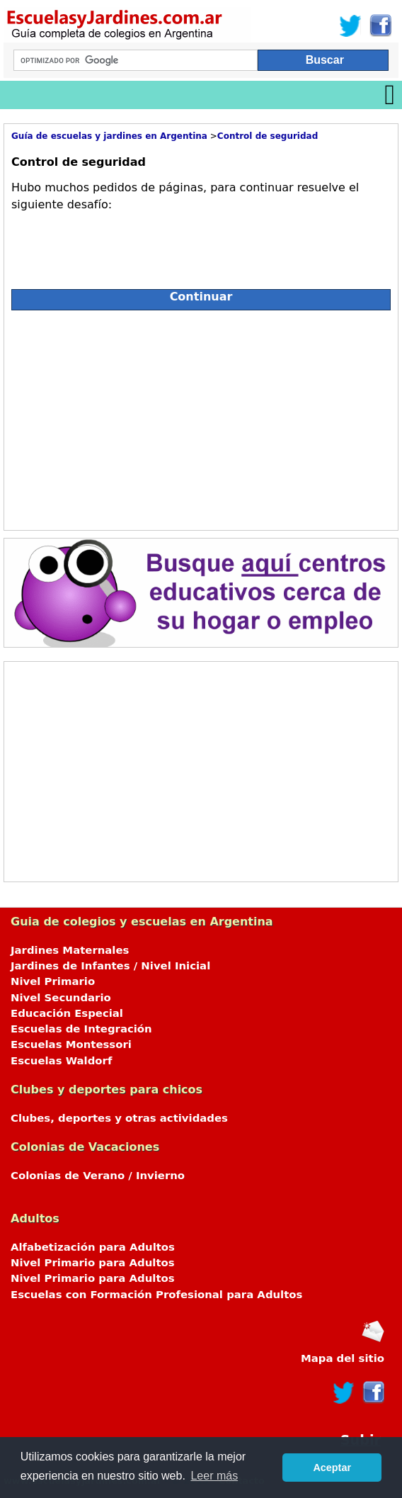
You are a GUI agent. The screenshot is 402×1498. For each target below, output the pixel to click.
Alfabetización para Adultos (93, 1247)
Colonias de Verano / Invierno (98, 1175)
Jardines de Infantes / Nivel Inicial (110, 965)
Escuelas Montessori (71, 1044)
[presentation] (118, 244)
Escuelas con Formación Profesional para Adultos (156, 1294)
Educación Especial (67, 1013)
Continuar (201, 296)
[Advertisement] (137, 416)
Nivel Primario (53, 981)
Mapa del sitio (342, 1358)
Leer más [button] (214, 1476)
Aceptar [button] (332, 1467)
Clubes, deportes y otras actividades (119, 1118)
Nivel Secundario (61, 997)
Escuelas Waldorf (61, 1060)
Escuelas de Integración (81, 1029)
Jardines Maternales (70, 950)
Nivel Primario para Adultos (93, 1262)
